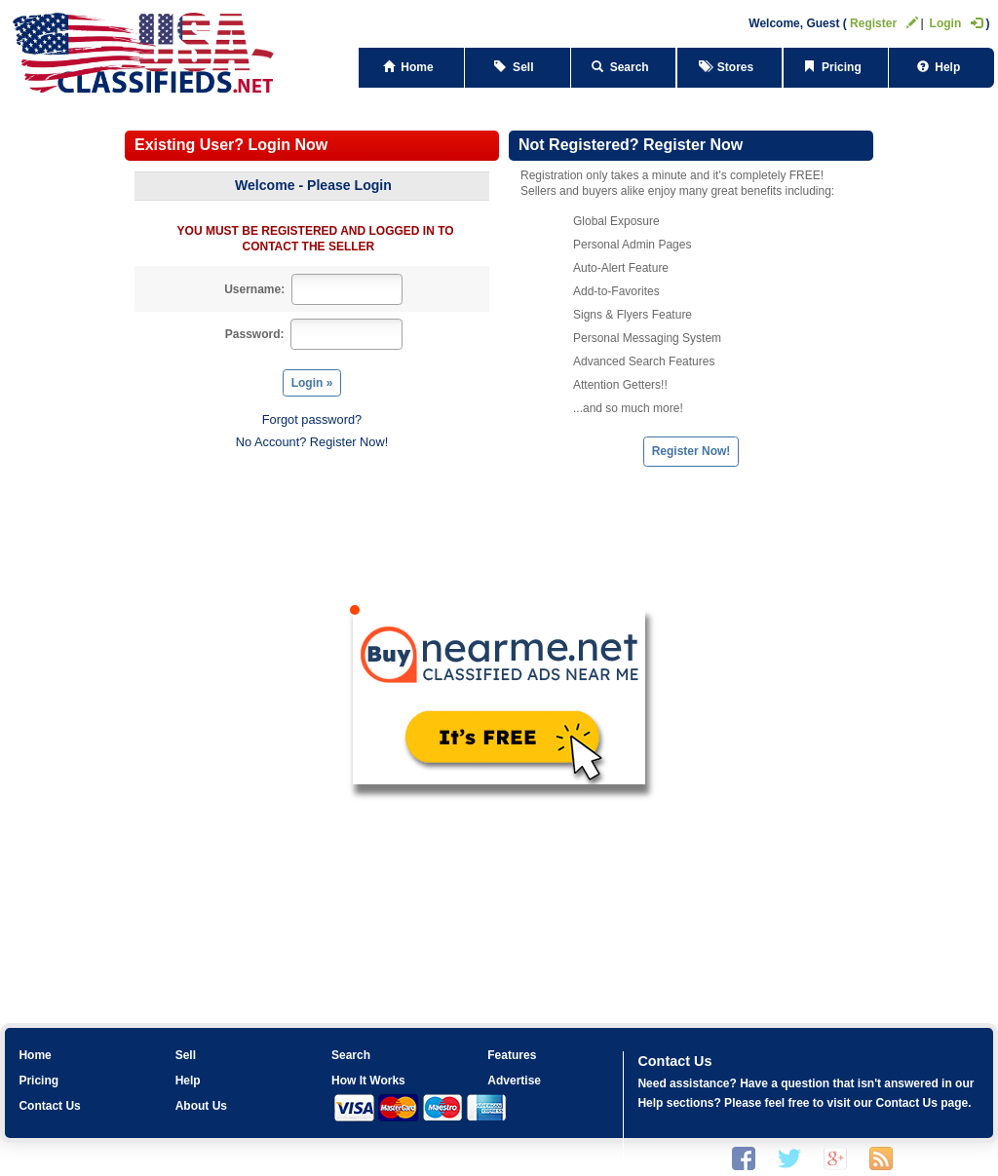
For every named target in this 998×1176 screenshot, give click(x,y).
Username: (254, 289)
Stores (729, 67)
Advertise (514, 1080)
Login (956, 23)
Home (412, 67)
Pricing (835, 67)
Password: (255, 334)
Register (884, 23)
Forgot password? (312, 419)
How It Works (368, 1080)
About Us (201, 1106)
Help (942, 67)
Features (511, 1055)
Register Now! (691, 451)
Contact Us (49, 1106)
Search (623, 67)
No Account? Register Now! (312, 442)
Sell (517, 67)
